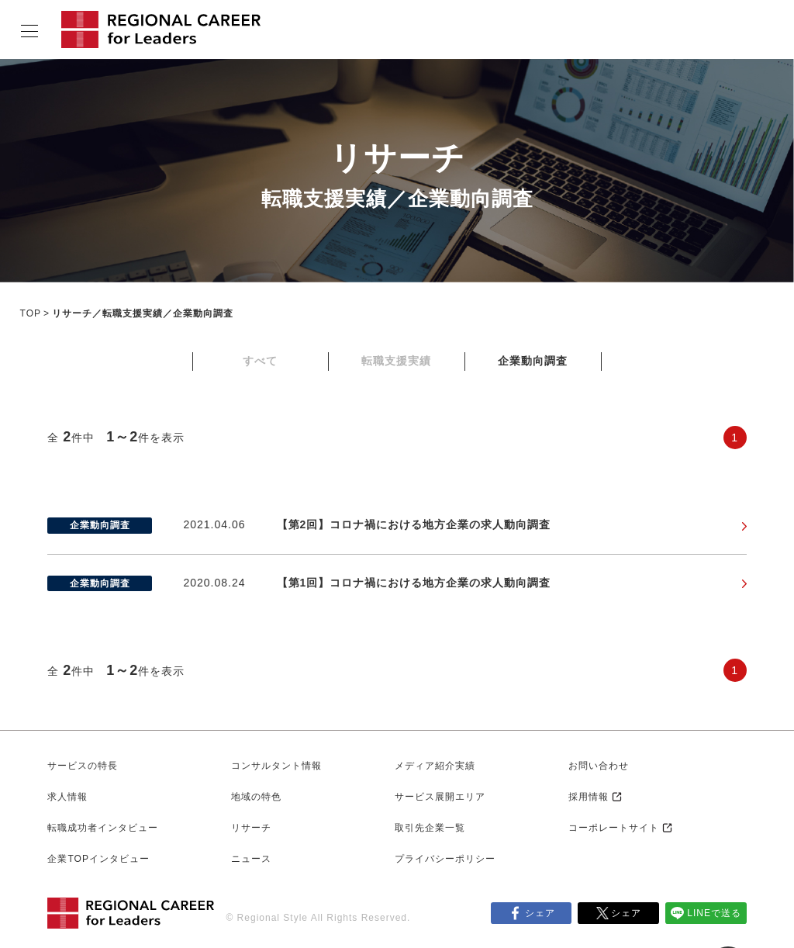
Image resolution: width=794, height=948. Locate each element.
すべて (260, 361)
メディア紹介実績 (435, 765)
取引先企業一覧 (430, 827)
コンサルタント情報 (276, 765)
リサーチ (251, 827)
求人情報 (67, 796)
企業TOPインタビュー (98, 858)
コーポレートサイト (613, 827)
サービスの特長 (82, 765)
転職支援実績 (396, 361)
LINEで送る (714, 913)
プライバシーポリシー (445, 858)
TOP (30, 313)
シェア (540, 913)
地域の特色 (256, 796)
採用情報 (588, 796)
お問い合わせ (598, 765)
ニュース (251, 858)
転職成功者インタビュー (102, 827)
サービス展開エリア (440, 796)
